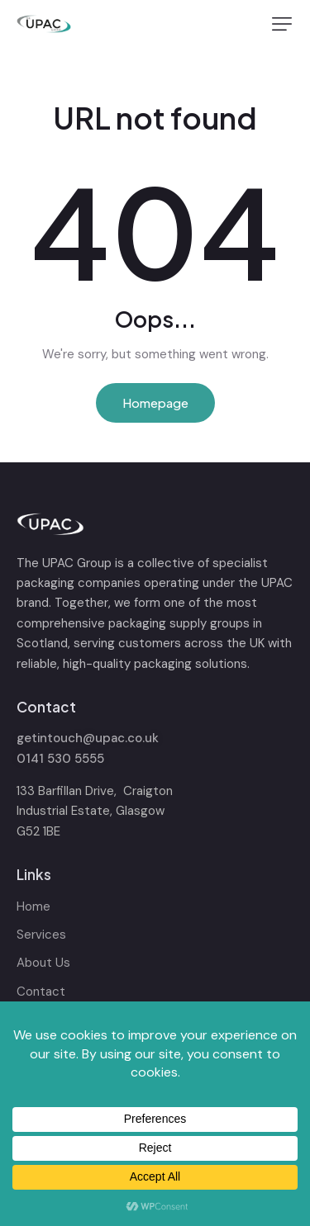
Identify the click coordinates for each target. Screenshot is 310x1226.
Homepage (155, 402)
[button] (281, 24)
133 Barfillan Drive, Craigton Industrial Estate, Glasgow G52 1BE (95, 811)
